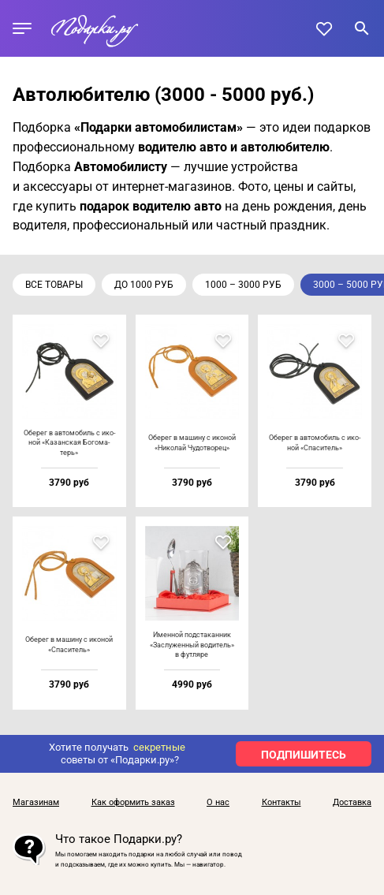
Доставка (352, 802)
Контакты (281, 802)
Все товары (54, 284)
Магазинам (36, 802)
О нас (218, 802)
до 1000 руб (143, 284)
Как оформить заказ (133, 802)
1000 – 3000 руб (243, 284)
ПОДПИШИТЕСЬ (303, 754)
